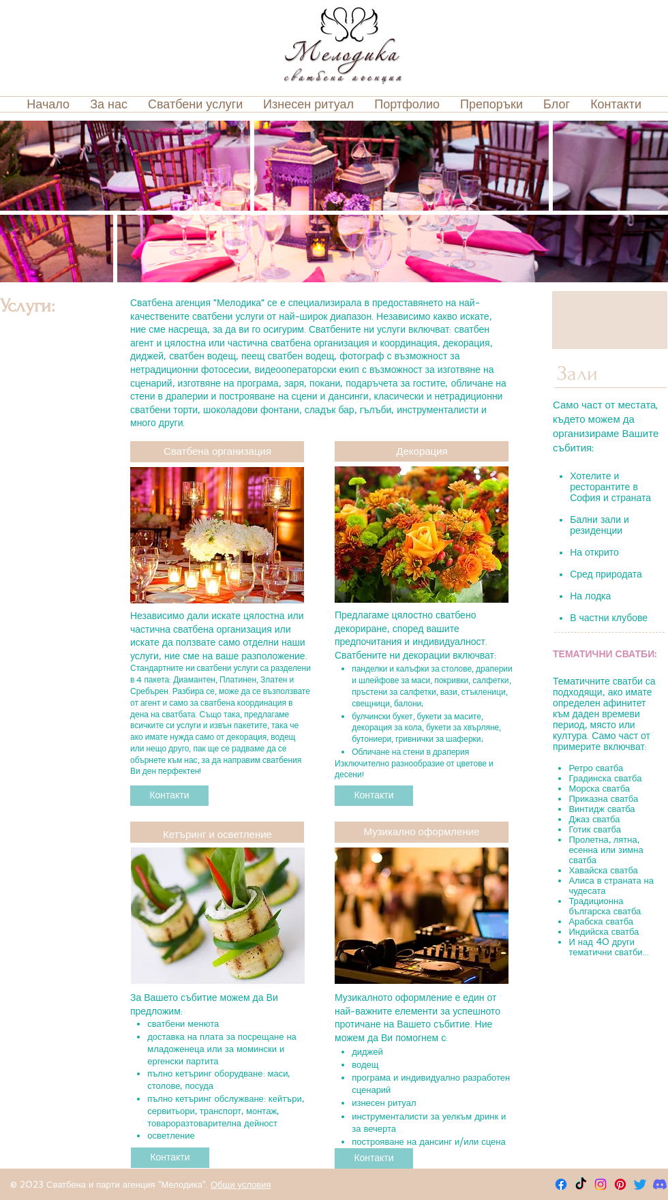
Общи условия (241, 1185)
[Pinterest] (620, 1184)
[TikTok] (580, 1184)
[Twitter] (640, 1184)
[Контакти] (169, 795)
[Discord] (659, 1184)
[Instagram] (600, 1184)
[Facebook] (560, 1184)
